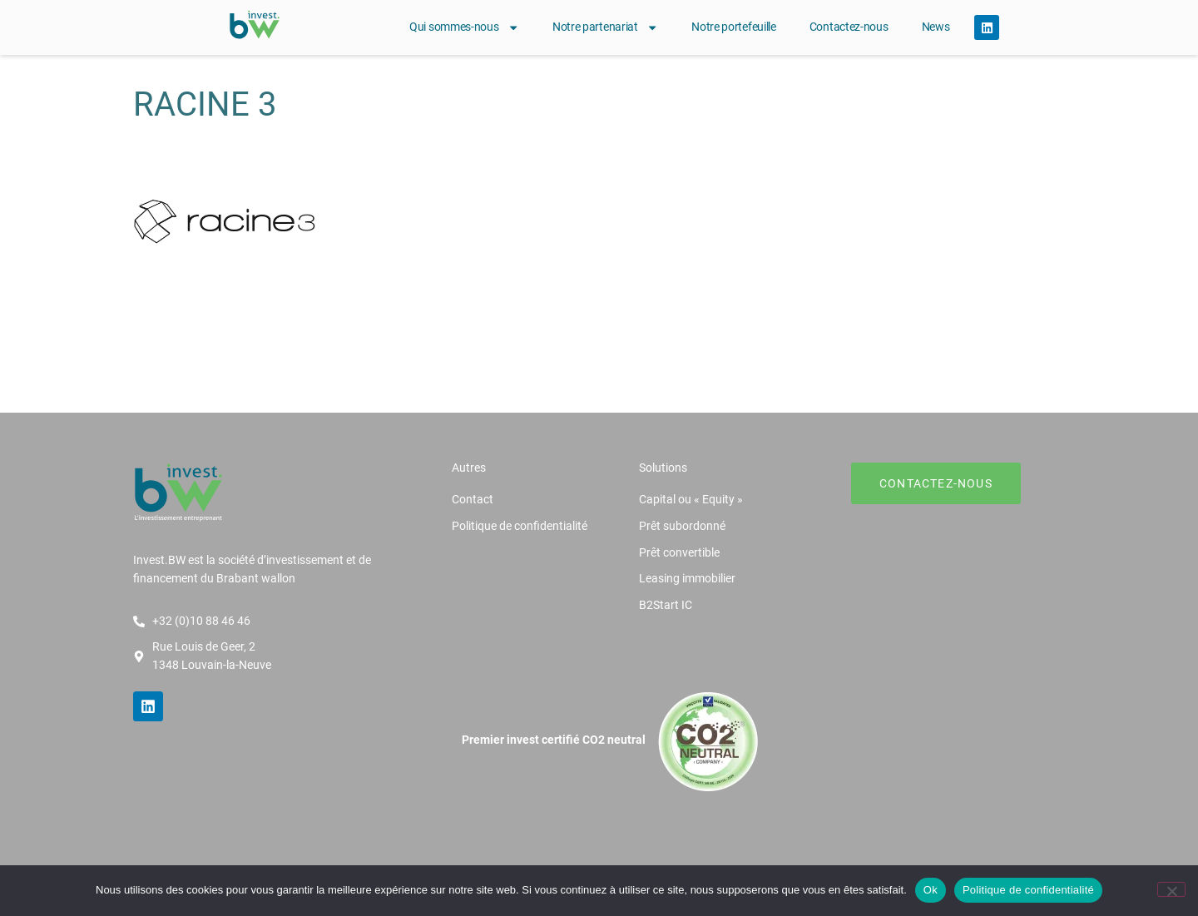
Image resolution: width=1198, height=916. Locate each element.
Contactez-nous (849, 27)
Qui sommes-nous (464, 27)
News (936, 27)
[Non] (1171, 889)
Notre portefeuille (733, 27)
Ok (930, 890)
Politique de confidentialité (1028, 890)
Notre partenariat (605, 27)
